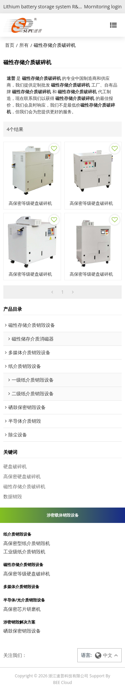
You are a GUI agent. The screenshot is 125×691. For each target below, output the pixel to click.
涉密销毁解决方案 (19, 622)
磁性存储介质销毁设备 (23, 564)
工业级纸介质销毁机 (24, 551)
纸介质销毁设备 (17, 534)
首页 (9, 45)
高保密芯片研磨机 (22, 609)
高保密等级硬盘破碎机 (30, 203)
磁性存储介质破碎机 (24, 486)
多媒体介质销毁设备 (21, 586)
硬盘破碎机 (15, 466)
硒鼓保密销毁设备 (22, 631)
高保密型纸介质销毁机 (26, 543)
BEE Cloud (62, 682)
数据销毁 (12, 496)
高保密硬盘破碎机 (22, 476)
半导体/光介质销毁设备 (24, 600)
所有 (24, 45)
